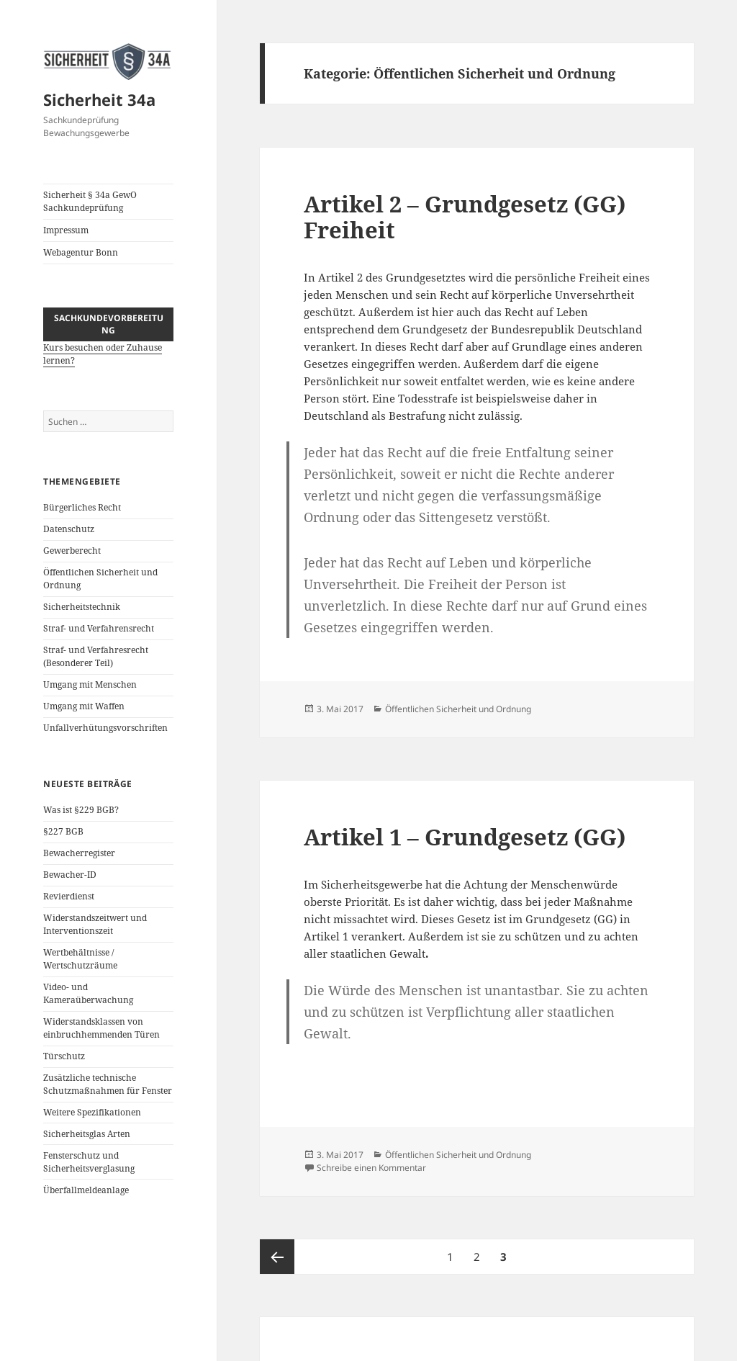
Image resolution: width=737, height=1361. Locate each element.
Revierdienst (68, 896)
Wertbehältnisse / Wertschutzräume (80, 958)
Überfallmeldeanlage (86, 1190)
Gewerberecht (72, 550)
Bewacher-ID (69, 874)
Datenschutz (68, 529)
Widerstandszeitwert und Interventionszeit (95, 924)
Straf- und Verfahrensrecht (98, 628)
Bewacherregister (79, 853)
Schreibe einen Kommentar (371, 1168)
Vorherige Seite (277, 1256)
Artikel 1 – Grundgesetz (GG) (464, 837)
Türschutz (64, 1056)
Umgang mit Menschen (90, 684)
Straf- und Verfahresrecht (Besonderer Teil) (95, 656)
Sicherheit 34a (99, 99)
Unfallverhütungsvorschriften (105, 728)
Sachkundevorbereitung (108, 324)
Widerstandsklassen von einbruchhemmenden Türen (101, 1028)
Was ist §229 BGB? (81, 810)
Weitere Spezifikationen (92, 1112)
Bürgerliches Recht (82, 507)
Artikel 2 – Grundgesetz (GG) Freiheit (464, 217)
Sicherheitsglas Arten (86, 1134)
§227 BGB (63, 831)
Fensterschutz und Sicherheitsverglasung (89, 1161)
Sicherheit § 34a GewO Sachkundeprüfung (90, 201)
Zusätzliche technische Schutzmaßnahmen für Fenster (107, 1084)
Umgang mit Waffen (84, 706)
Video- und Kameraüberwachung (88, 993)
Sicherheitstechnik (81, 607)
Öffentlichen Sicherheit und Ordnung (458, 709)
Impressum (66, 230)
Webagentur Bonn (80, 252)
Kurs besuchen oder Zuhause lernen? (108, 345)
